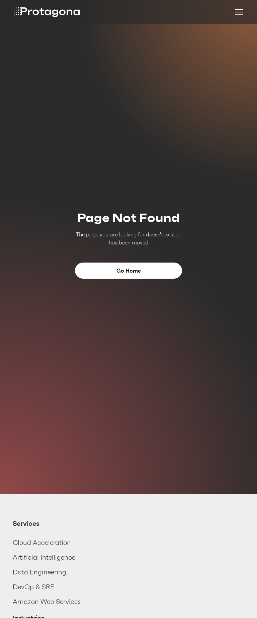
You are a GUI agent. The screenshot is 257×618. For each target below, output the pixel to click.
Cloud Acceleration (42, 542)
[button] (237, 12)
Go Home (128, 270)
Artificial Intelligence (44, 557)
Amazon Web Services (47, 601)
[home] (46, 12)
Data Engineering (39, 572)
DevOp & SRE (33, 586)
